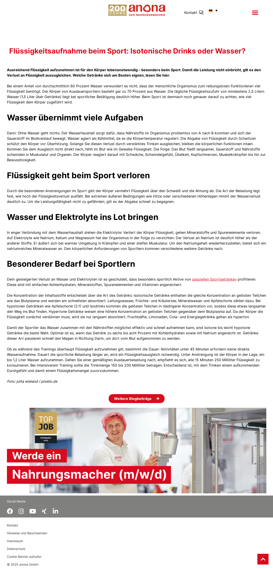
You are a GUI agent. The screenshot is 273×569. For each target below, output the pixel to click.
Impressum (15, 541)
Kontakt (190, 12)
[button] (255, 13)
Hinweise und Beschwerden (27, 533)
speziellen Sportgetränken (214, 279)
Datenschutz (16, 549)
